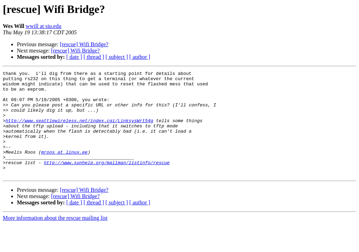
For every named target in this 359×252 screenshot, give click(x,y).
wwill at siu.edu (43, 26)
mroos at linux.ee (64, 169)
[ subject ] (117, 57)
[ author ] (139, 57)
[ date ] (74, 57)
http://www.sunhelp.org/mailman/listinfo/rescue (107, 181)
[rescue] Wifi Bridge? (84, 44)
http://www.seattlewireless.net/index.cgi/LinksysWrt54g (79, 131)
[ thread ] (93, 57)
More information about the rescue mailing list (55, 239)
